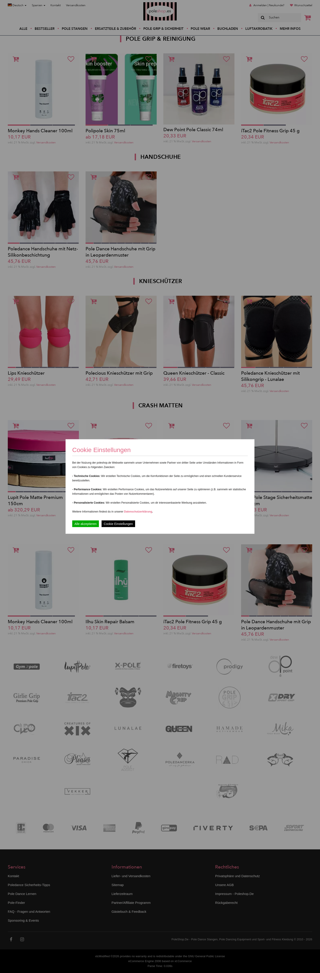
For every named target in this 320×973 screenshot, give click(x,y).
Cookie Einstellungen (118, 524)
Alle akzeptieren (85, 524)
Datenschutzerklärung (138, 511)
